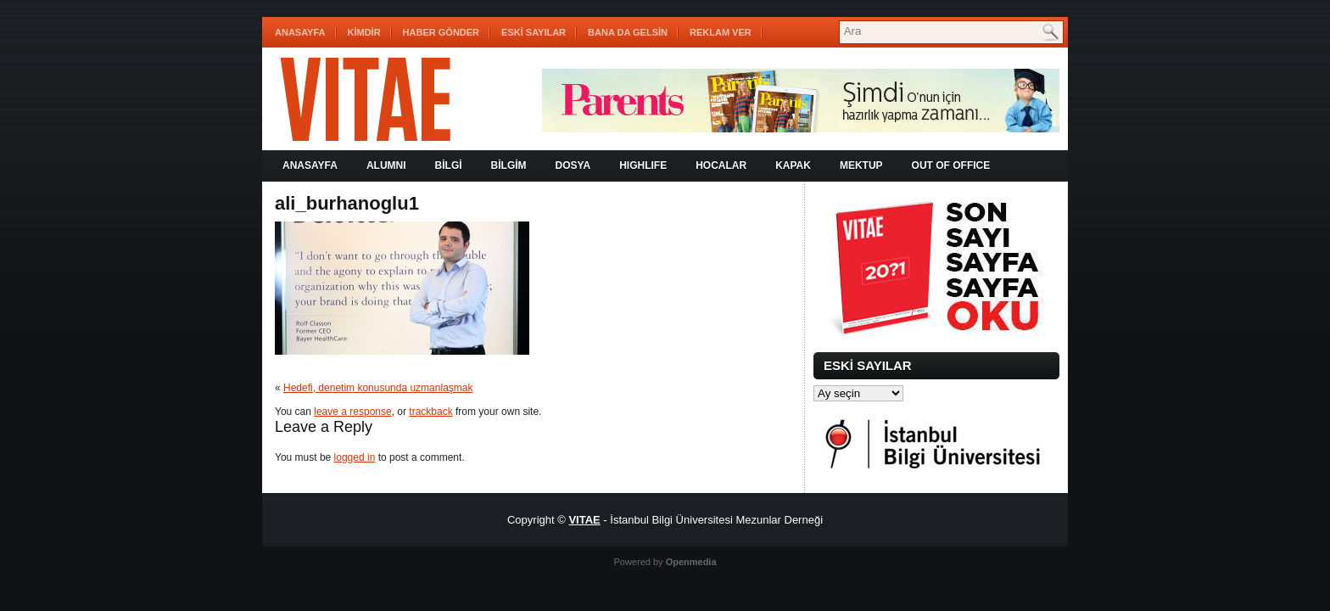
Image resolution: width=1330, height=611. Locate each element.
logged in (355, 457)
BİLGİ (448, 165)
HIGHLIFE (643, 165)
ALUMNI (386, 165)
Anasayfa (300, 32)
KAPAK (793, 165)
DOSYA (573, 165)
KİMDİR (364, 32)
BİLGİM (509, 165)
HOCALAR (721, 165)
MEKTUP (861, 165)
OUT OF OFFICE (951, 165)
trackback (430, 412)
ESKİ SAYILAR (533, 32)
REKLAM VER (721, 32)
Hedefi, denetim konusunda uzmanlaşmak (377, 388)
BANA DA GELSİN (628, 32)
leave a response (352, 412)
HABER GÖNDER (441, 32)
